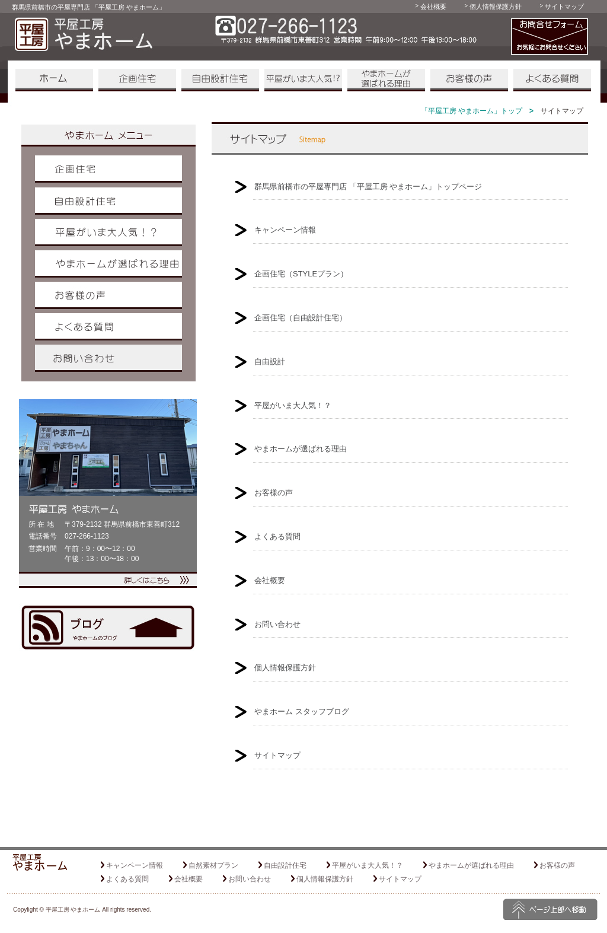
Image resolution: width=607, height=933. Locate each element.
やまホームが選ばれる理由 (386, 80)
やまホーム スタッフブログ (301, 711)
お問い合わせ (108, 358)
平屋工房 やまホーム (73, 909)
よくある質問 (552, 80)
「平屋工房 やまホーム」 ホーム (54, 80)
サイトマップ (564, 6)
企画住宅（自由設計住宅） (300, 317)
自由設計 (269, 361)
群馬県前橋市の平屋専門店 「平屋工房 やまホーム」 (88, 7)
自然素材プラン (213, 865)
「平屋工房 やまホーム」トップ (471, 111)
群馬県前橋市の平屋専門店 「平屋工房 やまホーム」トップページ (368, 186)
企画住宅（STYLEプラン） (301, 273)
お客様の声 (469, 80)
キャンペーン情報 (285, 229)
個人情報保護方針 (495, 6)
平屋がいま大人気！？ (303, 80)
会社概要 (433, 6)
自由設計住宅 (220, 80)
